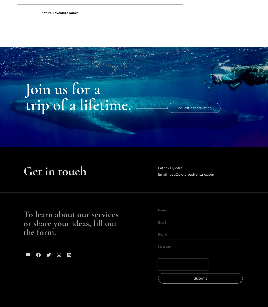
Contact (234, 5)
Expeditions (124, 5)
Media (214, 5)
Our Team (171, 5)
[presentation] (183, 269)
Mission (193, 5)
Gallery (148, 5)
